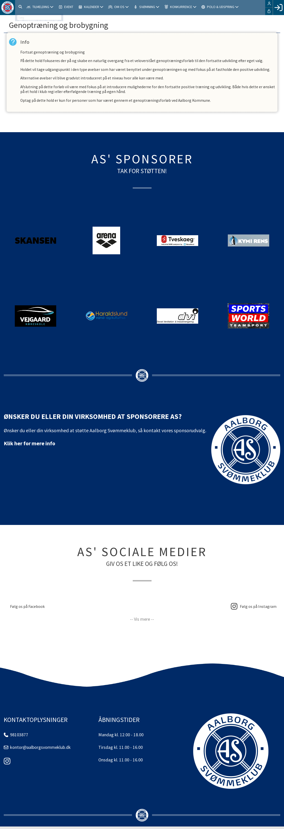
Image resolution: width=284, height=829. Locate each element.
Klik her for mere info (29, 445)
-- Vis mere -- (142, 621)
